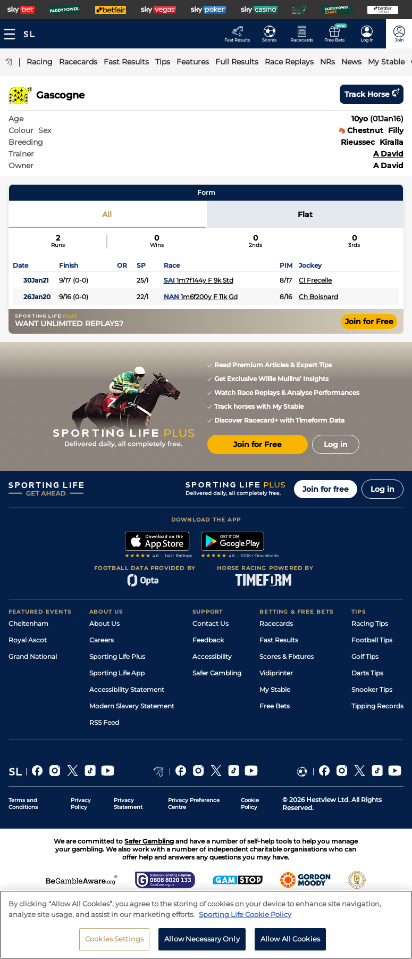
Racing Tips (369, 623)
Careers (101, 640)
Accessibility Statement (126, 689)
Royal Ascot (28, 640)
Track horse (371, 94)
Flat (305, 214)
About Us (104, 623)
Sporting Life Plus (117, 656)
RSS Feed (104, 722)
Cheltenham (28, 623)
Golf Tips (365, 656)
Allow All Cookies (290, 942)
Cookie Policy (250, 804)
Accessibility (212, 656)
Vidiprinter (276, 673)
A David (388, 154)
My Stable (274, 689)
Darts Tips (367, 673)
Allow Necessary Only (202, 942)
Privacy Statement (128, 804)
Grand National (33, 656)
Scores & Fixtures (286, 656)
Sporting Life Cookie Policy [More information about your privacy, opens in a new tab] (245, 917)
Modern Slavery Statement (131, 706)
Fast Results (278, 640)
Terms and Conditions (23, 804)
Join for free (325, 489)
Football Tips (371, 640)
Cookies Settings (114, 942)
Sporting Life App (117, 673)
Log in (382, 489)
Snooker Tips (371, 689)
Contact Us (210, 623)
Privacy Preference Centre (194, 804)
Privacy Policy (81, 804)
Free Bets (274, 706)
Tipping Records (377, 706)
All (107, 214)
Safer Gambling (216, 673)
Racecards (276, 623)
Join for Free (369, 321)
